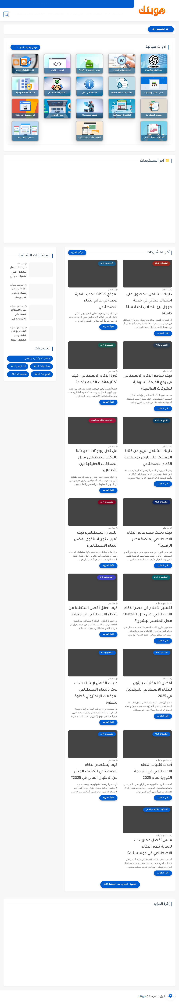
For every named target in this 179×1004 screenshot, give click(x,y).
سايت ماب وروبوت (153, 93)
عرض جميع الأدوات (25, 47)
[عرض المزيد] (77, 252)
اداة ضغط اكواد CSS (25, 115)
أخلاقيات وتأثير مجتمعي (30, 14)
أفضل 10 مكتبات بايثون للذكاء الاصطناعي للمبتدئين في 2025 (149, 690)
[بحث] (6, 14)
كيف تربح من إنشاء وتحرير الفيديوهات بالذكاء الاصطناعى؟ (19, 293)
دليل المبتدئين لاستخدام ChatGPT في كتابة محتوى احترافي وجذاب (18, 315)
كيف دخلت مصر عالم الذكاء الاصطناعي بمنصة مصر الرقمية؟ (149, 539)
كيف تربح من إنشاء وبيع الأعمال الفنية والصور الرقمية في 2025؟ (18, 336)
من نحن (126, 4)
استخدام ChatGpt (153, 70)
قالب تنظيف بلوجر (25, 70)
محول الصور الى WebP (89, 70)
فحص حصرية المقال (154, 138)
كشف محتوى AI (89, 115)
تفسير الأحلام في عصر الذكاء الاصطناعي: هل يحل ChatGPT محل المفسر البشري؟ (147, 614)
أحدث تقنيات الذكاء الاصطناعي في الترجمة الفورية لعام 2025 (153, 771)
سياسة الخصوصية (108, 4)
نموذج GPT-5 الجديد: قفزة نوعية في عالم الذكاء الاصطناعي (96, 301)
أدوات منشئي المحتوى (89, 138)
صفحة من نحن (89, 93)
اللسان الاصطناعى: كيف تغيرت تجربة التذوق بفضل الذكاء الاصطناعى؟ (95, 539)
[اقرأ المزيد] (163, 333)
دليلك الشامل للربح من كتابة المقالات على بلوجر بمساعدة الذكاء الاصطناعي (148, 457)
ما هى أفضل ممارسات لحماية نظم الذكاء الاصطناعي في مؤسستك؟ (149, 846)
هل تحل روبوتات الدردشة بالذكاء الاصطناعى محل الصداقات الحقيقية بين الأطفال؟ (96, 461)
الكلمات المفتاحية (122, 115)
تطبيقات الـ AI (55, 14)
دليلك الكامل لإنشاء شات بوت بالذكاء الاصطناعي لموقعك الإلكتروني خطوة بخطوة (95, 693)
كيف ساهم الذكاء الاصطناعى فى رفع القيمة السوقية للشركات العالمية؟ (148, 382)
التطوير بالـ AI (94, 14)
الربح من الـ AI (75, 14)
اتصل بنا (67, 4)
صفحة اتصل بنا (154, 115)
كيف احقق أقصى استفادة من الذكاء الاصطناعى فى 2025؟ (93, 611)
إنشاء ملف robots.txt (122, 93)
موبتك (142, 996)
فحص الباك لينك (25, 138)
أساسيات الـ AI (114, 14)
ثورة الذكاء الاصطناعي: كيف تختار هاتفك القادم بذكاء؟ (94, 379)
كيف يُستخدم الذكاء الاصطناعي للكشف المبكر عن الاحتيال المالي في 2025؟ (94, 771)
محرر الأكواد (57, 115)
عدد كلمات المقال (122, 70)
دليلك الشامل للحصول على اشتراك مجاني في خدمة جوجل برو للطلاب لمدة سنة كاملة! (149, 304)
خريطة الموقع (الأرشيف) (46, 4)
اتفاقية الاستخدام (85, 4)
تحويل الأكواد (57, 70)
